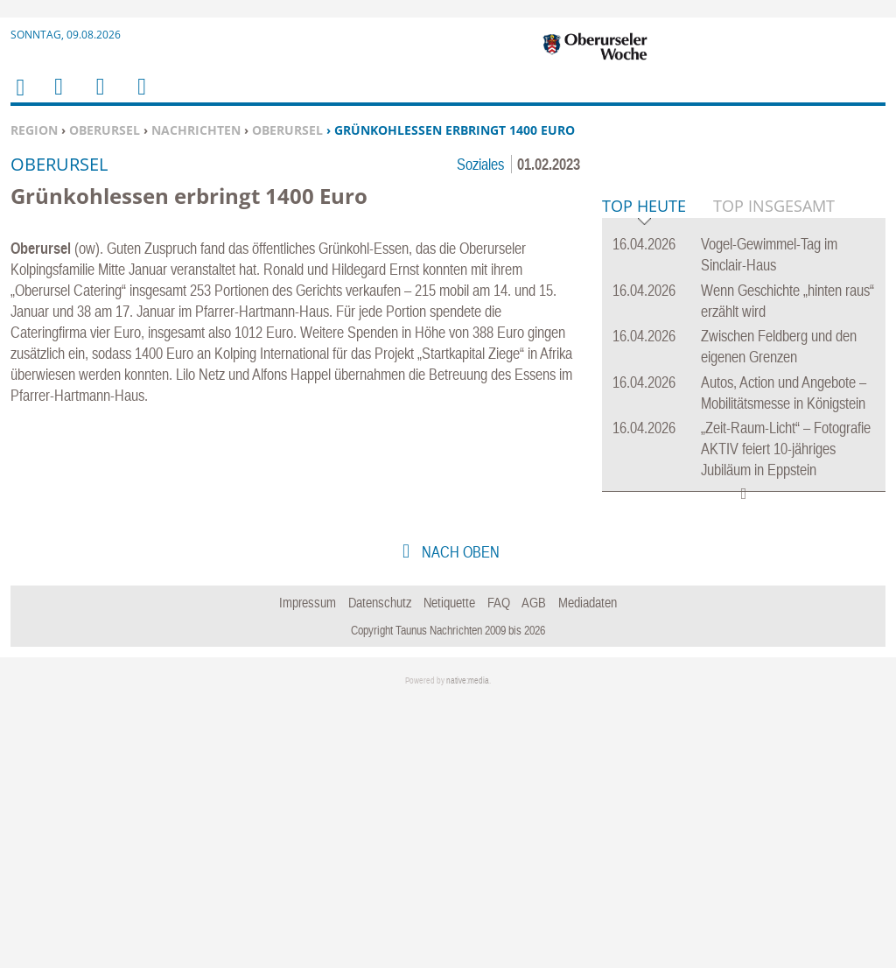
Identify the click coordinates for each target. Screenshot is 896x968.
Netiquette (449, 870)
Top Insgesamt (774, 473)
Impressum (307, 870)
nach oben (459, 819)
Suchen (97, 98)
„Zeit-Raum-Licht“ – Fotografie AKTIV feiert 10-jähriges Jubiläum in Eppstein (786, 716)
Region (34, 130)
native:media (467, 948)
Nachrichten (196, 130)
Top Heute (644, 475)
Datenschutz (380, 870)
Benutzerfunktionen (140, 98)
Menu (57, 98)
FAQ (498, 870)
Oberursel (104, 130)
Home (19, 98)
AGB (534, 870)
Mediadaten (587, 870)
